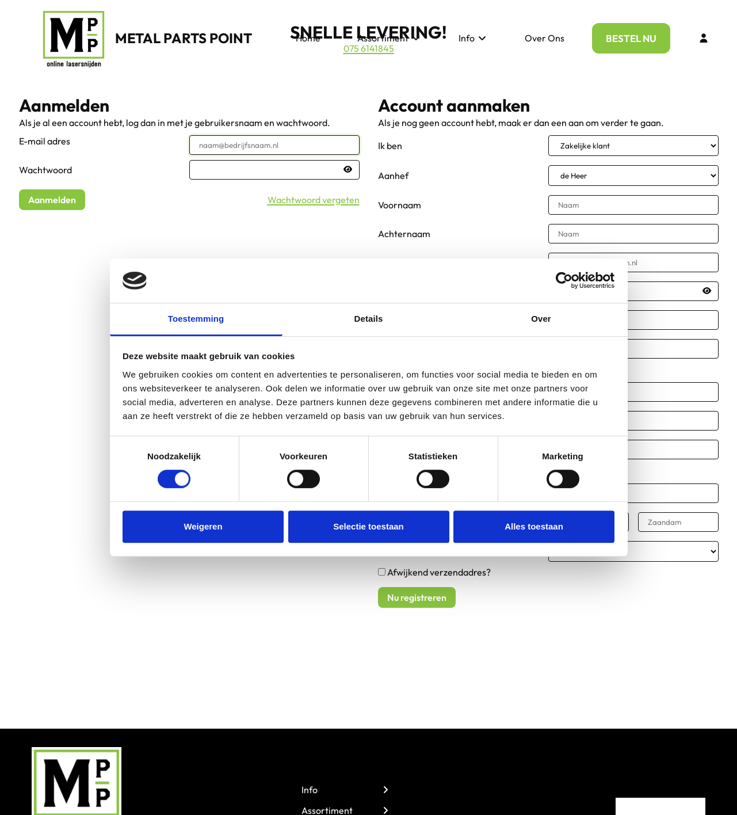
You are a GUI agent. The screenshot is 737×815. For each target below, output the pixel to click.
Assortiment (389, 38)
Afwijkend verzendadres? (439, 572)
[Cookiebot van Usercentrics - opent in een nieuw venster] (564, 281)
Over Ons (544, 38)
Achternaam (404, 233)
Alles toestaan (534, 526)
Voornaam (399, 205)
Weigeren (203, 526)
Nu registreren (416, 597)
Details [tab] (368, 318)
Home (308, 38)
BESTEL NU (631, 38)
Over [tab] (541, 318)
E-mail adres (44, 141)
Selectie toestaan (368, 526)
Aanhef (393, 175)
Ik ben (390, 145)
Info (473, 38)
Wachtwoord (45, 170)
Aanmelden (52, 199)
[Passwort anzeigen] (348, 169)
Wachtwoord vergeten (314, 199)
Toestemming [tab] (196, 318)
